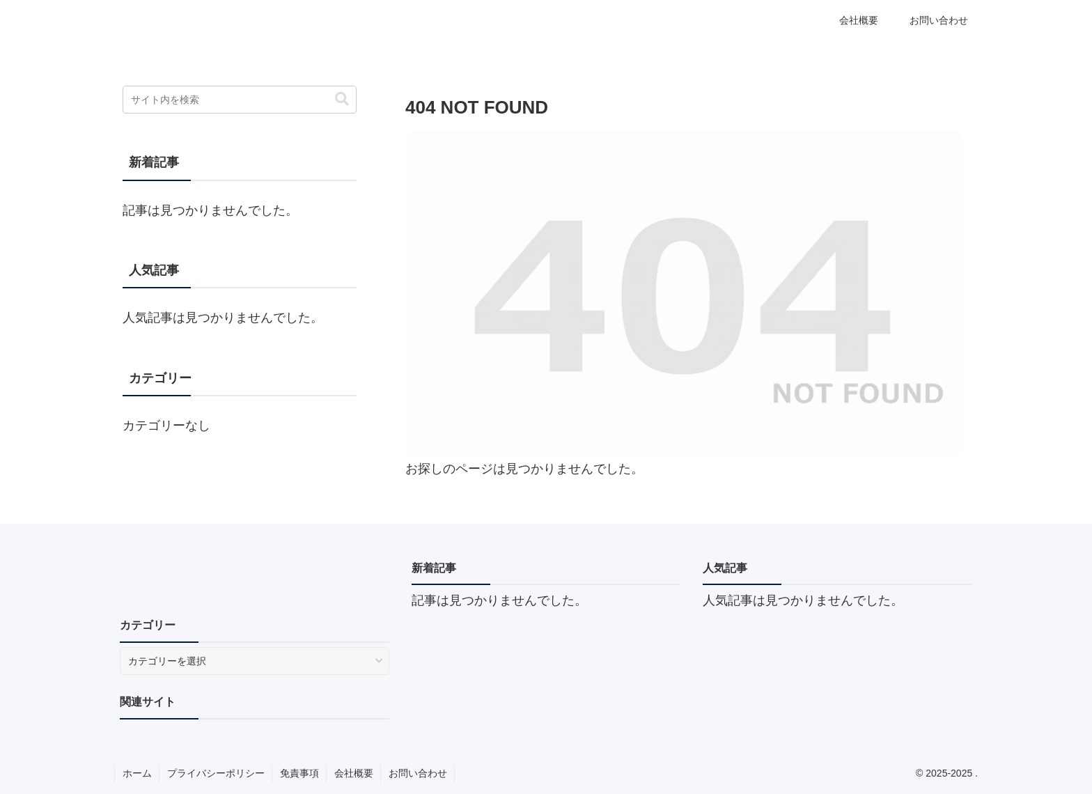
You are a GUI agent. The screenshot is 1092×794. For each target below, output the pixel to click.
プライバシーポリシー (216, 773)
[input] (240, 100)
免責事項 (299, 773)
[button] (341, 99)
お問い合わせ (418, 773)
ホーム (137, 773)
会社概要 (353, 773)
